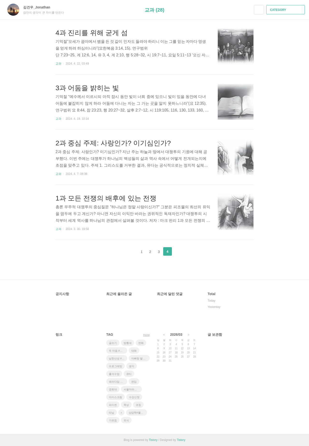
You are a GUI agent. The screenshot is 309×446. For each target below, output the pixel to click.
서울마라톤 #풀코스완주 (133, 389)
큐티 (129, 373)
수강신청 (134, 397)
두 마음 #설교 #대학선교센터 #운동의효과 (118, 350)
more (146, 335)
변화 (141, 343)
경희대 (113, 389)
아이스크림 (115, 397)
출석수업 (114, 373)
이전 (129, 251)
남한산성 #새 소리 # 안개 (118, 358)
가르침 (113, 420)
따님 (111, 412)
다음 (180, 251)
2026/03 (176, 334)
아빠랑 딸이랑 (139, 358)
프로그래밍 (115, 366)
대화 (134, 350)
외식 (126, 420)
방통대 (128, 343)
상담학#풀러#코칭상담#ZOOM (138, 412)
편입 (134, 381)
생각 (131, 366)
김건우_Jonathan (39, 7)
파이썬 (113, 404)
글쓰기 (113, 343)
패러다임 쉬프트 (118, 381)
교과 (58, 63)
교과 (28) (154, 10)
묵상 (126, 404)
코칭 (138, 404)
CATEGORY (286, 10)
